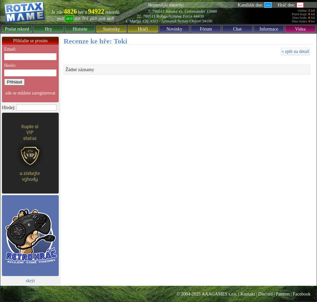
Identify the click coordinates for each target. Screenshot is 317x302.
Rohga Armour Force (174, 16)
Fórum (206, 29)
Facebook (302, 294)
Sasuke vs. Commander (185, 11)
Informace (269, 29)
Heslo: (10, 65)
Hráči (143, 29)
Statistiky (111, 29)
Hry (48, 29)
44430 (198, 16)
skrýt (30, 280)
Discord (265, 294)
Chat (237, 29)
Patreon (283, 294)
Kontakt (247, 294)
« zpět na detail (295, 51)
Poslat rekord (17, 29)
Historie (80, 29)
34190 (207, 21)
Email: (10, 49)
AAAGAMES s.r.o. (219, 294)
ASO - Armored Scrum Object (175, 21)
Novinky (174, 29)
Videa (300, 29)
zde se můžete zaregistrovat (30, 93)
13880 (211, 11)
